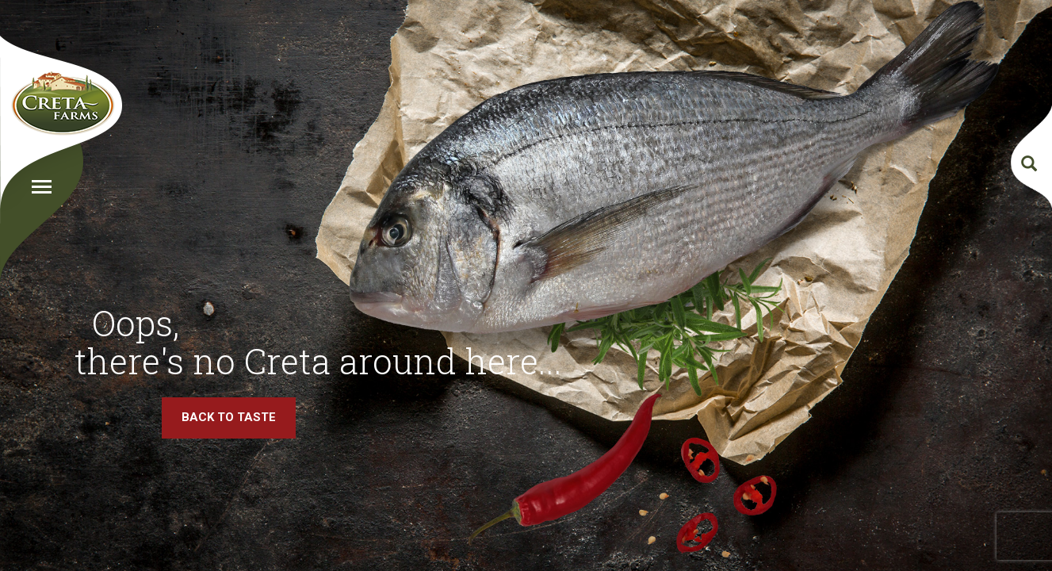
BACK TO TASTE (229, 417)
